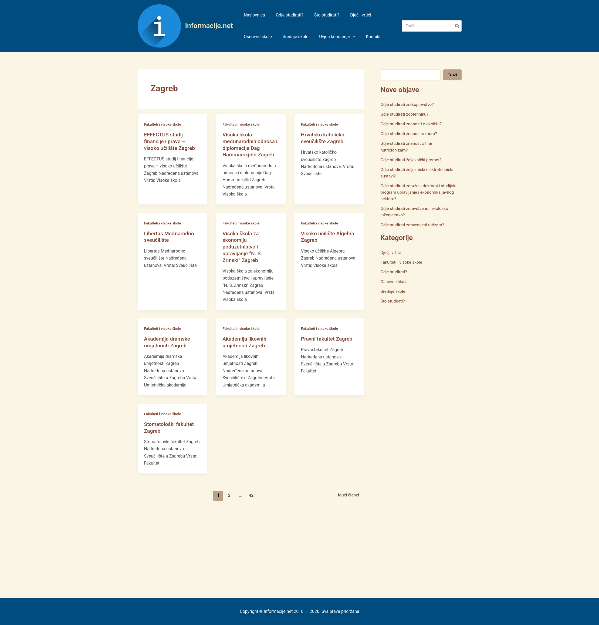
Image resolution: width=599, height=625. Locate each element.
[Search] (457, 26)
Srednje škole (393, 290)
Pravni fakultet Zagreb (327, 338)
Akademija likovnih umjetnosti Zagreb (245, 341)
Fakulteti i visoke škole (163, 124)
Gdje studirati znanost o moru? (410, 133)
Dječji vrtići (391, 251)
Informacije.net (209, 26)
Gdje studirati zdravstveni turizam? (414, 224)
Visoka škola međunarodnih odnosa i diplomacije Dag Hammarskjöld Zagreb (249, 144)
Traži (452, 74)
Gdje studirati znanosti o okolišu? (412, 123)
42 (250, 494)
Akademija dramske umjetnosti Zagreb (168, 341)
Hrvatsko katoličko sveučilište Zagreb (323, 138)
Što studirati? (393, 300)
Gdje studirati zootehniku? (405, 114)
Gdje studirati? (394, 271)
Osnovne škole (395, 281)
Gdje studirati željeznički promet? (412, 159)
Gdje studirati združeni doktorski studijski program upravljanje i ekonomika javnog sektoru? (420, 192)
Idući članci (350, 494)
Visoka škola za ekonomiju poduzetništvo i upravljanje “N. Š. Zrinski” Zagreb (242, 246)
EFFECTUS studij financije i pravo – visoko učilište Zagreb (170, 141)
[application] (347, 37)
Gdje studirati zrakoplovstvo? (408, 104)
